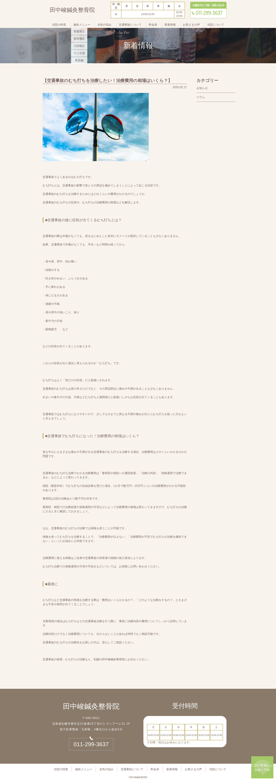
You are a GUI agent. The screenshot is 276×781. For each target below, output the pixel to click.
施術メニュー (81, 24)
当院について (215, 24)
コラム (200, 97)
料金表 (153, 24)
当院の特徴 (61, 769)
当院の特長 (59, 24)
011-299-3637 (91, 744)
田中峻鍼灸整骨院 (72, 10)
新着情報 (170, 24)
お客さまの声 (191, 24)
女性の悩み (104, 24)
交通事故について (130, 24)
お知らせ (202, 88)
